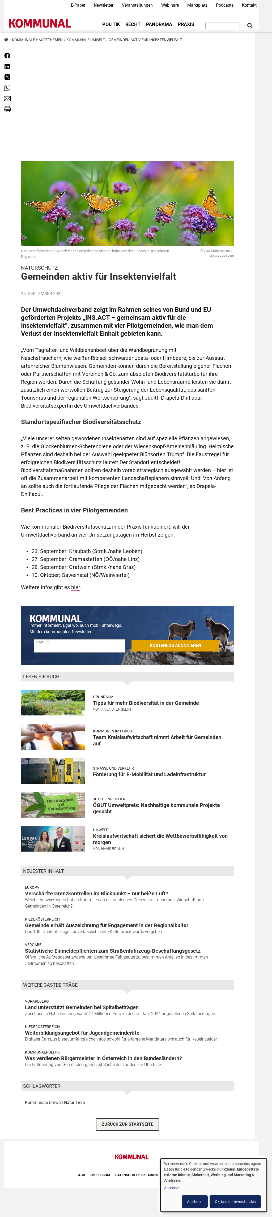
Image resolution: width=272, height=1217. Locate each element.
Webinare (170, 5)
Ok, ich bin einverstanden (235, 1201)
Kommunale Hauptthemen (37, 40)
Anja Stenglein (116, 709)
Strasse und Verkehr (113, 768)
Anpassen (172, 1188)
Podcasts (224, 5)
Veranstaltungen (137, 5)
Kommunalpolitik (42, 1052)
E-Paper (78, 5)
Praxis (186, 24)
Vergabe (33, 945)
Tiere (80, 1102)
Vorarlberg (37, 1001)
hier (75, 587)
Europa (32, 887)
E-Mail (40, 642)
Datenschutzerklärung (137, 1175)
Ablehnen (194, 1201)
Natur (69, 1102)
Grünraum (103, 697)
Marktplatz (197, 5)
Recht (133, 24)
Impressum (100, 1175)
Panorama (159, 24)
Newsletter (103, 5)
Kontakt (249, 5)
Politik (111, 24)
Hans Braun (112, 849)
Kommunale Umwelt (85, 40)
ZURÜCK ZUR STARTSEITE (127, 1124)
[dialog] (213, 1185)
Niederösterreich (42, 919)
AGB (81, 1175)
